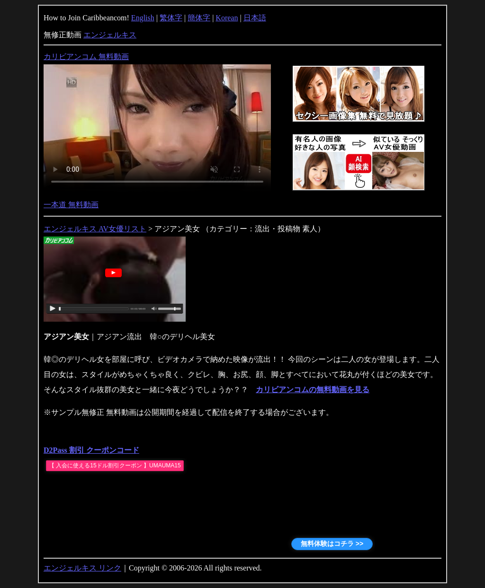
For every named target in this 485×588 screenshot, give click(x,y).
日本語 (254, 18)
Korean (227, 18)
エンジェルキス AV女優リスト (95, 229)
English (142, 18)
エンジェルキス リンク (82, 568)
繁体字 (171, 18)
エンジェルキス (109, 35)
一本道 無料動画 (71, 205)
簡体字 (199, 18)
